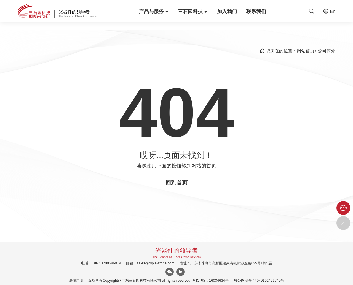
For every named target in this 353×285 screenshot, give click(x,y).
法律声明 (76, 280)
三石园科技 (192, 11)
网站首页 (305, 50)
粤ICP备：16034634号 (210, 280)
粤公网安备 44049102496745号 (259, 280)
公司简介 (326, 50)
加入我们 (227, 11)
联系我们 (256, 11)
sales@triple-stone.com (155, 263)
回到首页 (176, 183)
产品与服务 (154, 11)
